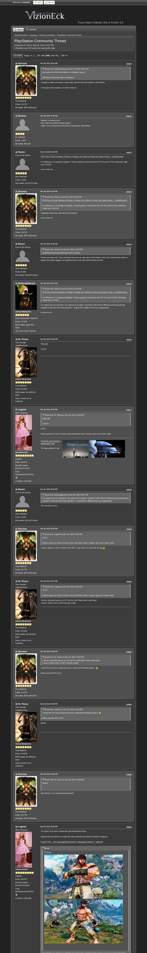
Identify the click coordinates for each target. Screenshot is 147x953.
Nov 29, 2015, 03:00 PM (48, 339)
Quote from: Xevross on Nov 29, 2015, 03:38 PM (64, 710)
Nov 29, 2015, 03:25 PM (48, 489)
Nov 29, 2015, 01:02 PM (48, 152)
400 (52, 55)
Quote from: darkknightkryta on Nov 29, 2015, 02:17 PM (66, 495)
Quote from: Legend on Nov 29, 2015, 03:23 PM (63, 534)
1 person (43, 169)
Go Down (18, 56)
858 (62, 55)
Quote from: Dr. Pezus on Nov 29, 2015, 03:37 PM (64, 657)
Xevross (22, 63)
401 (56, 55)
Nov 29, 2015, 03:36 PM (48, 529)
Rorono (22, 116)
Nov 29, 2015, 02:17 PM (48, 283)
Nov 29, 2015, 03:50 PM (48, 826)
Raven (21, 152)
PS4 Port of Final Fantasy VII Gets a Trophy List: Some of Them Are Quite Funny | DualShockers (82, 156)
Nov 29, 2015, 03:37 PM (48, 581)
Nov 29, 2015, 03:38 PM (48, 651)
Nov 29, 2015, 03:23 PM (48, 409)
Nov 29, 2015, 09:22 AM (48, 63)
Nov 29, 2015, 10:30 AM (48, 116)
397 (38, 55)
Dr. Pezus (23, 339)
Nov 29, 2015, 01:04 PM (48, 191)
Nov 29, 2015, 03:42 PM (48, 774)
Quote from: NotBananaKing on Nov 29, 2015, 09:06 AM (67, 69)
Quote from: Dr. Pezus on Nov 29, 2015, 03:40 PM (64, 780)
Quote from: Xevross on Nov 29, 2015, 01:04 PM (64, 250)
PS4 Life (44, 344)
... (36, 55)
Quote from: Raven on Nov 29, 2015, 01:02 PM (63, 197)
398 (43, 55)
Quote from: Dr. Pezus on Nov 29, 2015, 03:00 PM (64, 415)
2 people (43, 312)
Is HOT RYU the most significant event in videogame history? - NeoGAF (72, 842)
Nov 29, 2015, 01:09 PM (48, 244)
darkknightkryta (26, 283)
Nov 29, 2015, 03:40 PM (48, 704)
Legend (22, 409)
